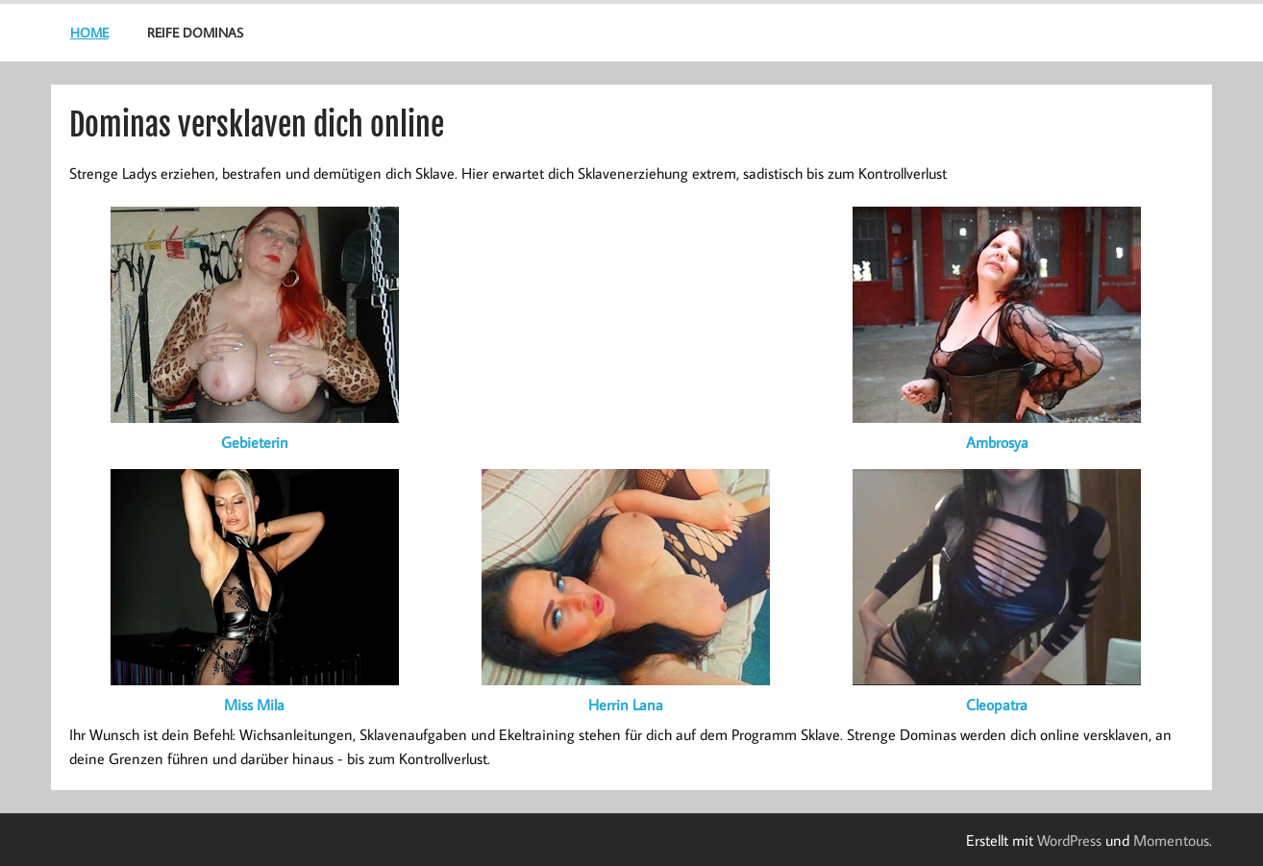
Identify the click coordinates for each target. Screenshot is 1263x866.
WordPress (1069, 840)
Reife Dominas (195, 32)
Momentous (1171, 840)
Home (89, 32)
